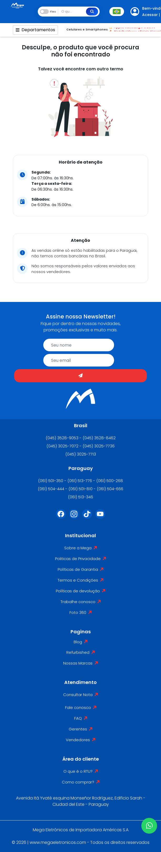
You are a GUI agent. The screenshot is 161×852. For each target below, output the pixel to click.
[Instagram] (73, 517)
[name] (78, 345)
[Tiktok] (87, 517)
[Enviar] (80, 375)
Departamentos (35, 30)
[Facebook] (60, 517)
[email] (78, 360)
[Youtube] (100, 517)
